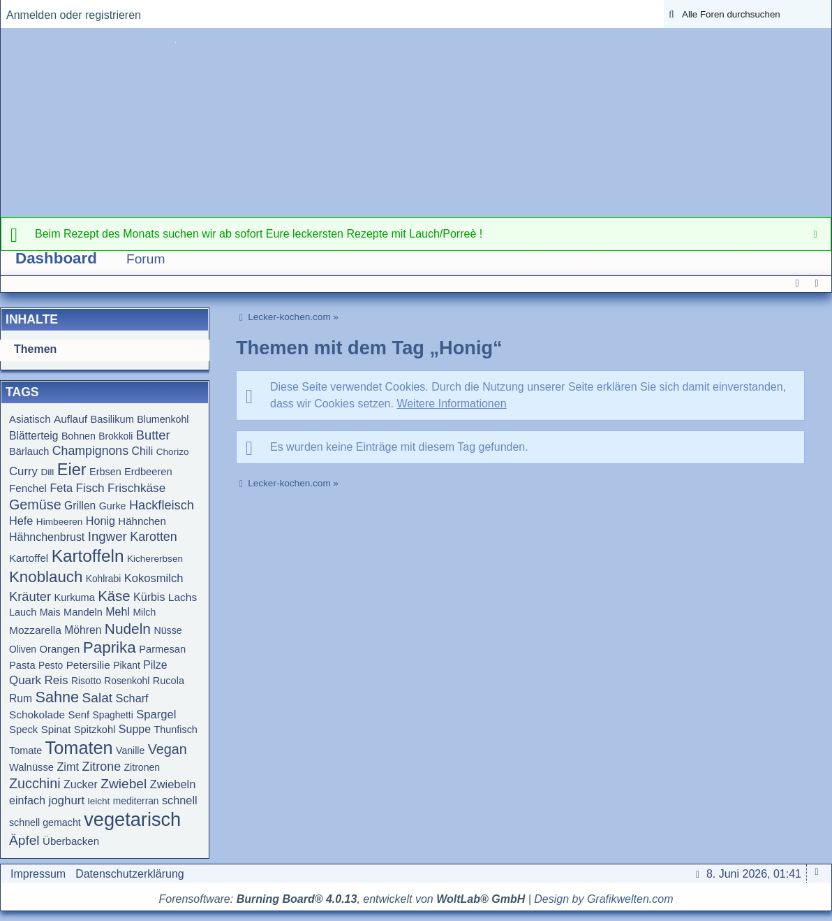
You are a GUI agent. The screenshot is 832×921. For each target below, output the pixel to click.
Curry (23, 471)
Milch (144, 612)
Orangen (59, 649)
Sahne (57, 697)
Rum (20, 698)
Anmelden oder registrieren (73, 15)
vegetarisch (132, 819)
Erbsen (105, 471)
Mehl (117, 612)
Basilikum (112, 419)
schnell (180, 800)
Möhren (82, 630)
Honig (100, 520)
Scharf (132, 698)
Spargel (156, 714)
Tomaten (79, 747)
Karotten (153, 537)
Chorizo (172, 452)
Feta (61, 487)
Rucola (168, 680)
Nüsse (167, 630)
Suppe (135, 729)
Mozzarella (35, 630)
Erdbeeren (148, 471)
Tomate (25, 750)
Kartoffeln (88, 555)
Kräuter (30, 596)
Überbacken (71, 841)
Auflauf (70, 419)
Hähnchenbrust (46, 537)
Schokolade (37, 714)
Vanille (130, 750)
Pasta (22, 665)
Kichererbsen (155, 558)
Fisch (89, 488)
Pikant (126, 665)
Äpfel (24, 840)
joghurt (66, 800)
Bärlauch (29, 451)
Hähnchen (141, 521)
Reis (56, 680)
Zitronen (142, 767)
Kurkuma (74, 597)
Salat (97, 697)
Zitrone (101, 767)
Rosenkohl (126, 681)
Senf (79, 714)
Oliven (22, 649)
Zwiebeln (173, 784)
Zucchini (35, 783)
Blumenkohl (162, 419)
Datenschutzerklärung (129, 874)
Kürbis (149, 597)
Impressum (38, 874)
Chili (143, 451)
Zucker (81, 784)
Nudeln (128, 629)
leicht (99, 801)
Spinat (56, 729)
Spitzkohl (95, 729)
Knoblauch (45, 577)
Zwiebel (124, 783)
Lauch (22, 612)
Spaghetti (113, 715)
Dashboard (56, 258)
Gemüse (35, 504)
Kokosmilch (154, 578)
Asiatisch (29, 419)
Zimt (68, 766)
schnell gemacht (45, 822)
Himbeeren (59, 521)
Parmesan (162, 649)
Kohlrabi (103, 579)
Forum (145, 259)
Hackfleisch (161, 505)
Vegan (167, 749)
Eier (72, 469)
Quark (25, 680)
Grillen (80, 506)
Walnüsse (31, 767)
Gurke (112, 506)
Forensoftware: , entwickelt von (342, 899)
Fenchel (28, 488)
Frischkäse (136, 488)
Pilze (155, 665)
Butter (153, 435)
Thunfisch (176, 729)
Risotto (86, 681)
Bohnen (78, 436)
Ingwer (107, 536)
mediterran (136, 801)
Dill (47, 472)
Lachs (182, 597)
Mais (50, 612)
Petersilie (88, 665)
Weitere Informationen (451, 403)
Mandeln (83, 612)
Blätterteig (33, 436)
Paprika (109, 647)
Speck (23, 729)
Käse (114, 596)
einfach (27, 800)
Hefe (21, 520)
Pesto (50, 665)
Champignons (90, 451)
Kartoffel (28, 558)
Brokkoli (115, 436)
